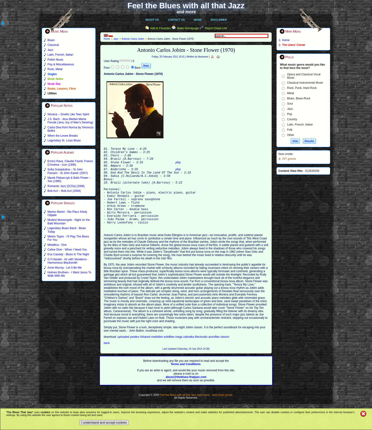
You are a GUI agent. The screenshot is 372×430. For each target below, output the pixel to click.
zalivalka (189, 353)
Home (107, 39)
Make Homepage (188, 28)
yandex (135, 353)
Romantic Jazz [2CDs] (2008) (66, 186)
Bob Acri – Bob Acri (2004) (64, 191)
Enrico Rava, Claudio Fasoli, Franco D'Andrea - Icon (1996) (70, 162)
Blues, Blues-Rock (298, 98)
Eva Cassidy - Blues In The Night (68, 254)
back (107, 359)
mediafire (157, 353)
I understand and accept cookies (104, 422)
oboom (225, 353)
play (178, 166)
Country (292, 119)
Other (290, 135)
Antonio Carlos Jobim (133, 39)
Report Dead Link (216, 28)
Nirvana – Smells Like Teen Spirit (68, 114)
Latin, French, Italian (300, 124)
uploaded (123, 353)
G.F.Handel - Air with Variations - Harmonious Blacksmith (67, 261)
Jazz (115, 39)
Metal (290, 93)
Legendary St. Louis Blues (64, 140)
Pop (289, 114)
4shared (145, 353)
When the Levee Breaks (62, 135)
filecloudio (201, 353)
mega (179, 353)
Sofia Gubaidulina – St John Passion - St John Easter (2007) (67, 171)
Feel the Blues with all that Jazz (185, 5)
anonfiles (214, 353)
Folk (290, 129)
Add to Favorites (160, 28)
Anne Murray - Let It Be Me (64, 267)
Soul (290, 103)
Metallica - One (57, 244)
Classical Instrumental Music (305, 82)
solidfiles (168, 353)
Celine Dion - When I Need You (67, 249)
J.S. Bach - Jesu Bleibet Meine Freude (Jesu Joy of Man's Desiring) (70, 120)
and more (186, 12)
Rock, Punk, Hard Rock (302, 88)
